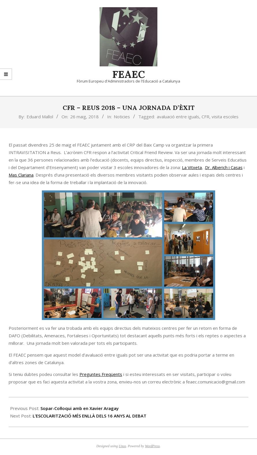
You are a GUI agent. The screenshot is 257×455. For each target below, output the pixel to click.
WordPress (152, 446)
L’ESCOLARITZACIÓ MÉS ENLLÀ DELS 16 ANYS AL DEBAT (89, 416)
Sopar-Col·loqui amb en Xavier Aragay (79, 408)
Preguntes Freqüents (100, 374)
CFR (205, 116)
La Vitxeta (192, 167)
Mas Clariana (21, 175)
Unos (122, 446)
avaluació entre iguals (178, 116)
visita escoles (225, 116)
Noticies (122, 116)
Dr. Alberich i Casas (224, 167)
